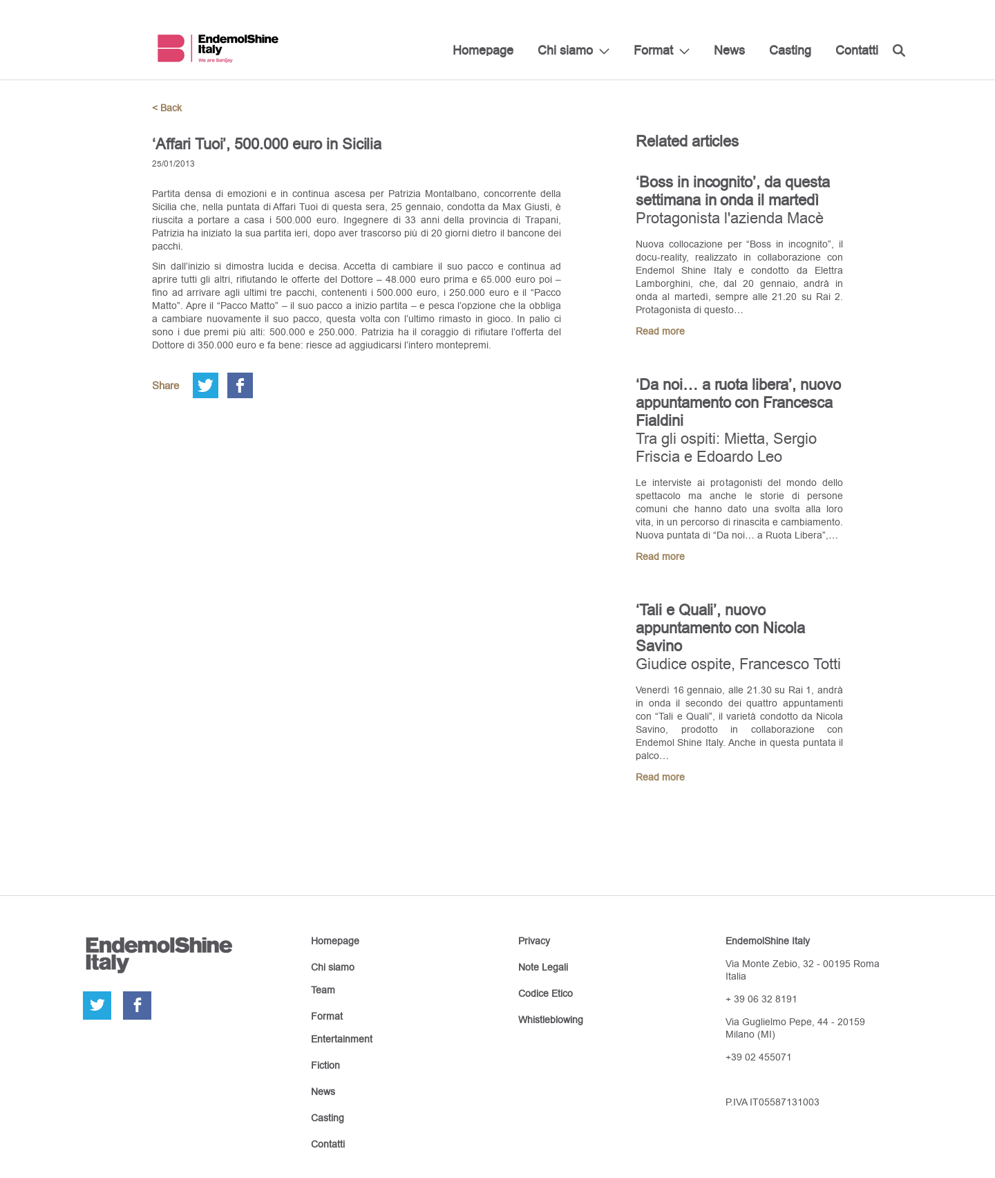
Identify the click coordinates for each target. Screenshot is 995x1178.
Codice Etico (545, 993)
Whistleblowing (550, 1019)
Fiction (325, 1065)
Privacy (534, 941)
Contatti (856, 50)
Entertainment (341, 1039)
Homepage (483, 50)
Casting (790, 50)
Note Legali (543, 967)
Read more (660, 331)
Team (323, 990)
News (729, 50)
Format (653, 50)
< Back (167, 108)
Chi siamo (565, 50)
